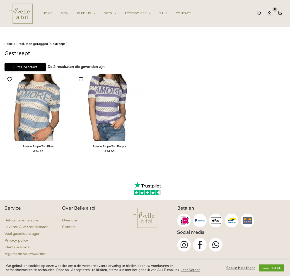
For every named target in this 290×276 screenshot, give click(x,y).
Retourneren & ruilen (23, 220)
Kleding (78, 13)
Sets (100, 13)
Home (46, 13)
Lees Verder (190, 270)
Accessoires (126, 13)
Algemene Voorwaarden (25, 254)
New (61, 13)
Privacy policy (16, 241)
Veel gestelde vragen (22, 234)
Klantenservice (17, 247)
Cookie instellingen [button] (240, 268)
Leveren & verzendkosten (26, 227)
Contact (169, 13)
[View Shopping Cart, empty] (280, 13)
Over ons (70, 220)
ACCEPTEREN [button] (271, 268)
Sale (151, 13)
